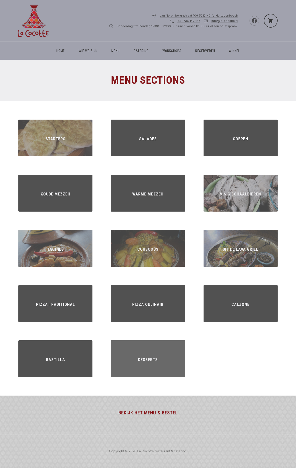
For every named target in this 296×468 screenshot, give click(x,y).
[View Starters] (55, 138)
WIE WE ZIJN (88, 51)
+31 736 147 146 (188, 21)
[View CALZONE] (241, 303)
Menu (115, 51)
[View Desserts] (148, 358)
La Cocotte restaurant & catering (161, 451)
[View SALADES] (148, 138)
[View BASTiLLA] (55, 358)
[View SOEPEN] (241, 138)
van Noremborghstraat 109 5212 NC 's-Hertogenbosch (199, 15)
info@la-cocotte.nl (224, 21)
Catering (141, 51)
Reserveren (205, 51)
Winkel (234, 51)
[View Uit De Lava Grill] (241, 248)
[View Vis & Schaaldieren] (241, 193)
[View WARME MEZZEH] (148, 193)
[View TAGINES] (55, 248)
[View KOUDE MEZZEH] (55, 193)
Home (60, 51)
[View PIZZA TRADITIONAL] (55, 303)
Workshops (171, 51)
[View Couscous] (148, 248)
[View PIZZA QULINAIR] (148, 303)
